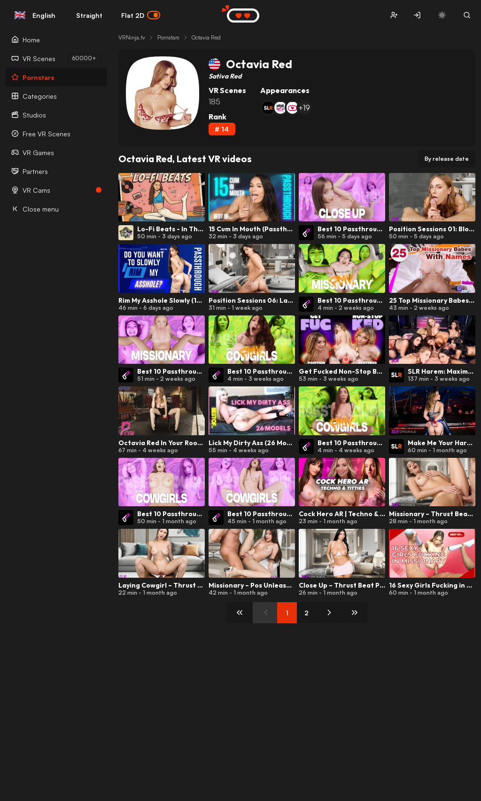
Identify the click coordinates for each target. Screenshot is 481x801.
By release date (447, 158)
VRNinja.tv (131, 37)
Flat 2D (140, 15)
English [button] (34, 15)
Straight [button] (89, 15)
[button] (393, 15)
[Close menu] (56, 208)
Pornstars (168, 37)
